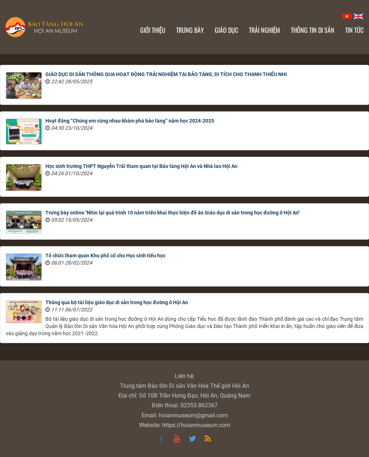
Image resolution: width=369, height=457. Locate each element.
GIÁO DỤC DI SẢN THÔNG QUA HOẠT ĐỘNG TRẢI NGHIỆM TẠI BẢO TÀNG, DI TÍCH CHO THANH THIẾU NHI (166, 74)
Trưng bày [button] (190, 30)
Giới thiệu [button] (152, 30)
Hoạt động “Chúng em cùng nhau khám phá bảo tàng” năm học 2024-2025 (129, 121)
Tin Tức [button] (354, 30)
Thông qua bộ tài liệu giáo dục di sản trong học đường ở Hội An (116, 302)
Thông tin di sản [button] (312, 30)
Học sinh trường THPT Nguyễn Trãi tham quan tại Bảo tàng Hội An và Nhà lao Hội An (141, 166)
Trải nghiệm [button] (264, 30)
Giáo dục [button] (226, 30)
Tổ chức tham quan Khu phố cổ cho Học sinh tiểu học (105, 255)
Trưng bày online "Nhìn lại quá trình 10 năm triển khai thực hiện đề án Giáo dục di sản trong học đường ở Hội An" (172, 213)
